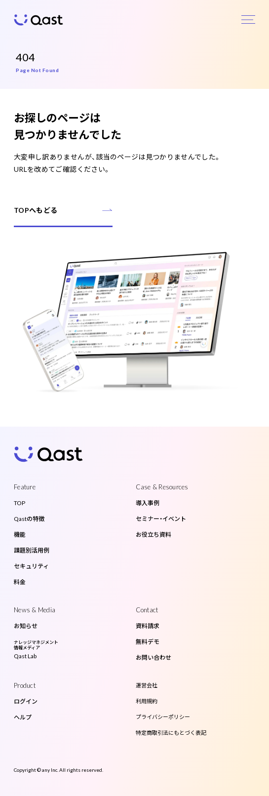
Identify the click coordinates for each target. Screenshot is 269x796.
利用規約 (146, 701)
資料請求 (147, 626)
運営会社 (146, 685)
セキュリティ (31, 566)
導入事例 (147, 503)
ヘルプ (23, 717)
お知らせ (26, 626)
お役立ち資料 (153, 534)
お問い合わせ (153, 657)
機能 (20, 534)
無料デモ (147, 641)
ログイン (26, 701)
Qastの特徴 (29, 518)
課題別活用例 (31, 550)
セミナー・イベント (161, 518)
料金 (20, 582)
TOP (19, 503)
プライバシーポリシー (163, 717)
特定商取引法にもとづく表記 (171, 732)
